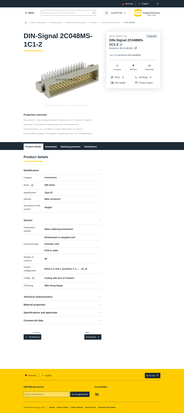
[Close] (157, 3)
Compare (117, 67)
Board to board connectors (76, 22)
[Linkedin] (97, 394)
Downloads (51, 146)
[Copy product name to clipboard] (120, 45)
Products (93, 22)
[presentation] (143, 3)
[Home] (26, 22)
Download (149, 67)
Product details (33, 146)
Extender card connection (110, 22)
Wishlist (133, 67)
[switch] (117, 65)
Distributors (90, 146)
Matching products (70, 146)
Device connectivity (38, 22)
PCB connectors (56, 22)
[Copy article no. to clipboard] (135, 48)
